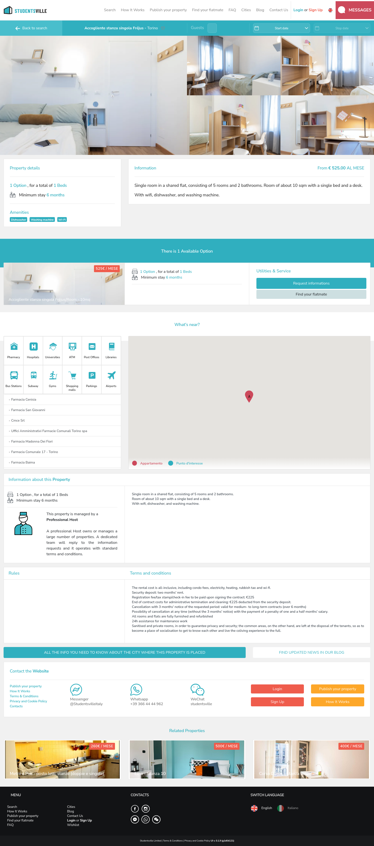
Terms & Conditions (24, 696)
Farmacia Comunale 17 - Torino (33, 452)
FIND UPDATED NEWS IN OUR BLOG (311, 652)
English (261, 808)
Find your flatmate (207, 10)
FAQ (232, 10)
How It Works (133, 10)
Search (110, 10)
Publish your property (168, 10)
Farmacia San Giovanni (27, 410)
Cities (246, 10)
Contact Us (278, 10)
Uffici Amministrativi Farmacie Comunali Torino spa (48, 431)
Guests (197, 28)
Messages (354, 9)
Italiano (287, 808)
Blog (260, 10)
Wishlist (73, 825)
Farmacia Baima (22, 462)
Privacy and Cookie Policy (28, 701)
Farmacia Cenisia (22, 399)
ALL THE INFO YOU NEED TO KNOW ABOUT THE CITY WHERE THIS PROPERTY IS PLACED (124, 652)
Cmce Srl (17, 420)
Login (277, 689)
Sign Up (277, 701)
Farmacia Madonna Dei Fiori (31, 441)
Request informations (311, 283)
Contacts (16, 706)
